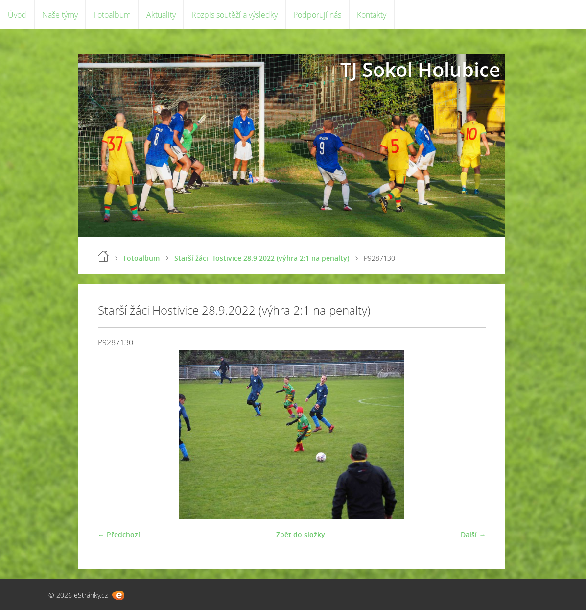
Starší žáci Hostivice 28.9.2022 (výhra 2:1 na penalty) (261, 258)
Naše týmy (60, 14)
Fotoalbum (112, 14)
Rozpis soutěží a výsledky (234, 14)
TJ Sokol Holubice (420, 69)
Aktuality (161, 14)
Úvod (17, 14)
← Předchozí (119, 534)
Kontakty (371, 14)
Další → (473, 534)
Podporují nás (317, 14)
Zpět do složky (300, 534)
